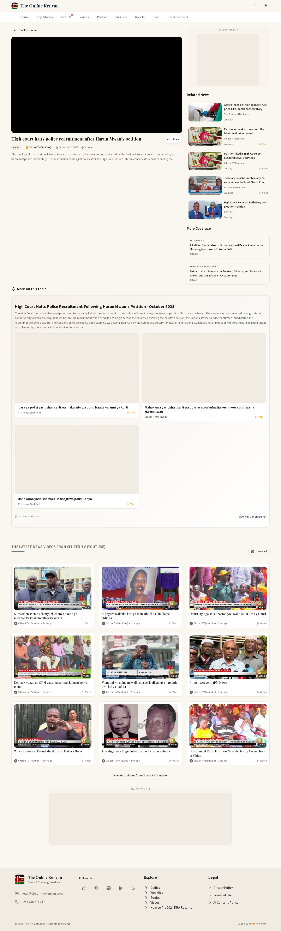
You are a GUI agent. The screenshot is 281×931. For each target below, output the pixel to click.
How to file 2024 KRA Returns (168, 907)
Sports (140, 17)
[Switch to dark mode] (255, 5)
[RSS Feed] (133, 888)
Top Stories (45, 17)
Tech (156, 17)
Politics (102, 17)
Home (24, 17)
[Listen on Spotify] (108, 888)
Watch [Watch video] (86, 623)
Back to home (25, 30)
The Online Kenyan (39, 5)
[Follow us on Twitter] (83, 888)
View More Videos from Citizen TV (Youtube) (140, 776)
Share (173, 139)
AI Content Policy (223, 902)
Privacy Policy (220, 887)
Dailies (152, 887)
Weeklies (153, 892)
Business (121, 17)
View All (259, 551)
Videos (84, 17)
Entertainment (178, 17)
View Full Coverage (252, 517)
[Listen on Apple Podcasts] (96, 888)
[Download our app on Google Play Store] (121, 888)
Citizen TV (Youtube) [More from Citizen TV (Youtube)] (29, 623)
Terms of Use (220, 895)
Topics (152, 897)
